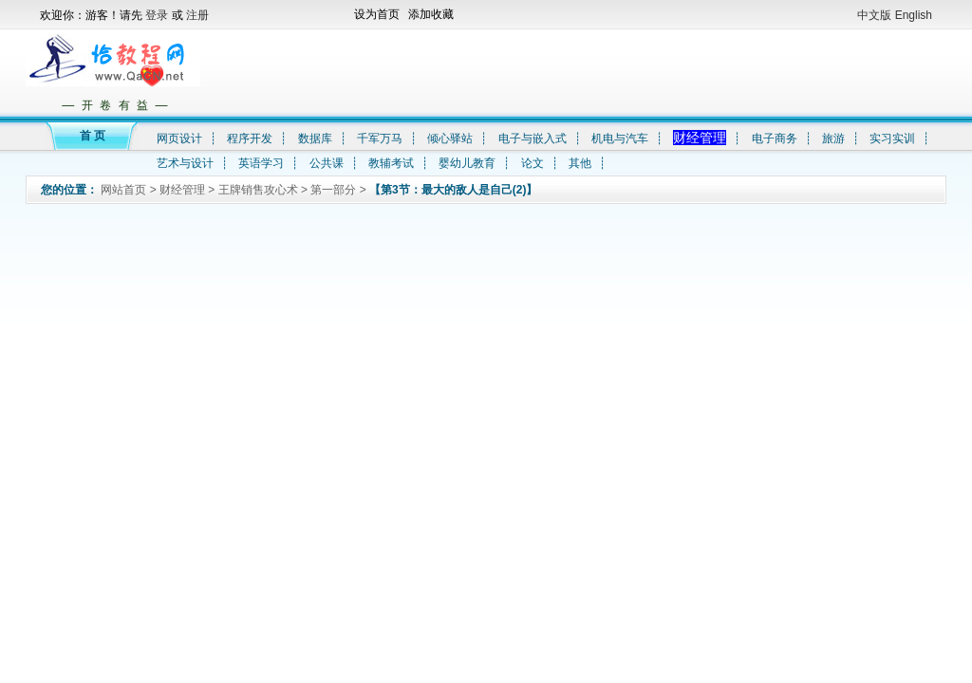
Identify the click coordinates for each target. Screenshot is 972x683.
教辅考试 (391, 163)
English (913, 15)
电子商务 (774, 138)
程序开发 (249, 138)
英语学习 (261, 163)
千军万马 (379, 138)
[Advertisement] (570, 72)
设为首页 (377, 14)
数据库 (315, 138)
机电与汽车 (619, 138)
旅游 (833, 138)
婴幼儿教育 (467, 163)
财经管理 (699, 137)
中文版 (874, 15)
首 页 (92, 135)
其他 (580, 163)
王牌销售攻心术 (258, 189)
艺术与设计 (185, 163)
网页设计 (179, 138)
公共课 (326, 163)
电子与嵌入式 (532, 138)
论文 (532, 163)
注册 (197, 15)
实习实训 (892, 138)
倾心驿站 (450, 138)
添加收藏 (431, 14)
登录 (158, 15)
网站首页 (123, 189)
